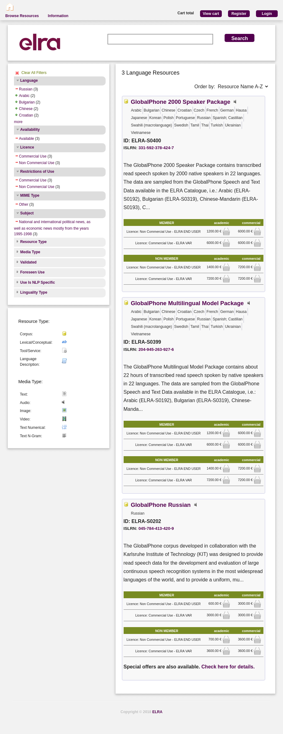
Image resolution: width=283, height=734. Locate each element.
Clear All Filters (34, 73)
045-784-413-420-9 (156, 528)
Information (58, 16)
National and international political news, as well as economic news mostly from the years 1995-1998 (52, 228)
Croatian (26, 115)
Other (23, 204)
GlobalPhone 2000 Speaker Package (180, 102)
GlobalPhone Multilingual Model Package (187, 303)
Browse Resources (22, 16)
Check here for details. (228, 666)
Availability (30, 129)
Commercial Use (33, 156)
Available (26, 138)
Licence (27, 147)
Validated (28, 262)
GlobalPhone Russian (161, 505)
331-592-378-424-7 (156, 147)
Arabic (24, 96)
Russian (25, 89)
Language (29, 80)
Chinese (26, 109)
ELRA (157, 712)
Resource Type (33, 242)
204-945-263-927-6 (156, 349)
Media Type (30, 252)
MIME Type (29, 195)
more (18, 122)
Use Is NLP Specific (37, 282)
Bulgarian (27, 102)
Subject (27, 213)
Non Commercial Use (36, 163)
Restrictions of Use (37, 171)
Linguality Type (33, 292)
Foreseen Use (32, 272)
